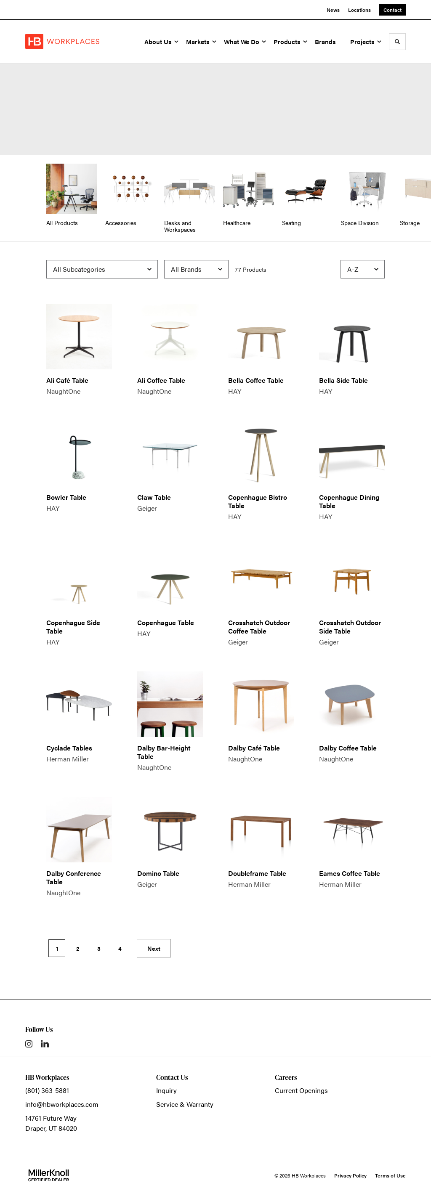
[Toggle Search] (397, 41)
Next (153, 948)
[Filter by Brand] (196, 269)
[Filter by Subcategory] (102, 269)
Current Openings (301, 1090)
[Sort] (363, 269)
